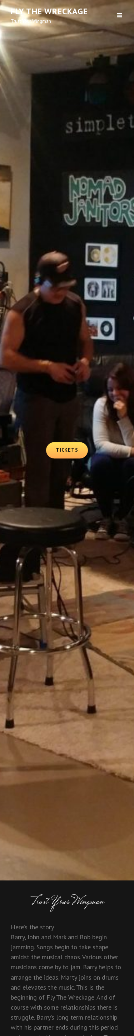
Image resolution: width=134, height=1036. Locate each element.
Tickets (72, 449)
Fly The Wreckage (49, 11)
